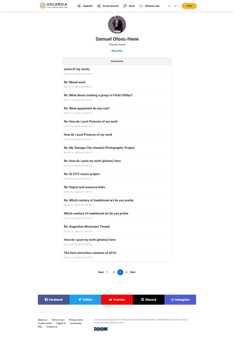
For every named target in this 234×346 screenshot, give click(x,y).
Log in (189, 6)
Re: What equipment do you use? (87, 108)
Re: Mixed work (74, 82)
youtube (119, 299)
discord (150, 299)
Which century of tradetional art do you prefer (96, 213)
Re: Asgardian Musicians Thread (87, 226)
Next (132, 272)
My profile (117, 50)
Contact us (51, 326)
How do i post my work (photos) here (90, 240)
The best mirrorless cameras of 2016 (90, 253)
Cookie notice (45, 323)
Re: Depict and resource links (84, 187)
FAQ (40, 326)
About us (42, 320)
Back (101, 272)
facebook (56, 299)
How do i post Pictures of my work (88, 134)
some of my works (77, 69)
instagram (182, 299)
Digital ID (61, 323)
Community (75, 323)
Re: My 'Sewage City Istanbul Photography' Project (99, 148)
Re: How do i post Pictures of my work (90, 121)
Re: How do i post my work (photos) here (92, 161)
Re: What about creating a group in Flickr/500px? (98, 95)
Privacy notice (76, 320)
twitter (87, 299)
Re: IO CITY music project (82, 174)
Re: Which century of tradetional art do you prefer (99, 200)
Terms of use (57, 320)
